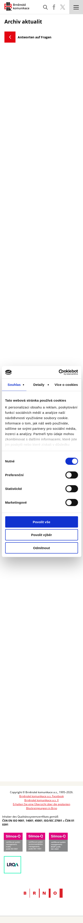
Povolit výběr (41, 535)
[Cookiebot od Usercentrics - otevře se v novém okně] (59, 372)
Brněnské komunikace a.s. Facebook (41, 796)
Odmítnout (41, 548)
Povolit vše (41, 522)
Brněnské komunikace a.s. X (41, 800)
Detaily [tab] (38, 384)
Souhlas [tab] (14, 384)
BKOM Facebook (53, 7)
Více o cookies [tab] (66, 384)
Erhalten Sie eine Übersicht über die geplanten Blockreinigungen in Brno (41, 806)
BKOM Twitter (62, 7)
